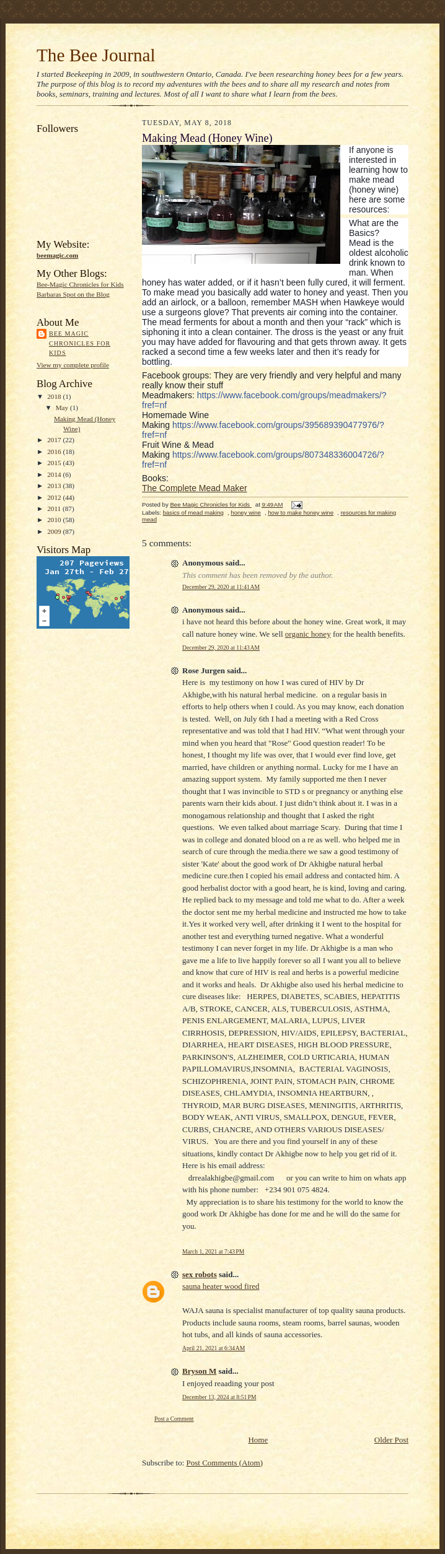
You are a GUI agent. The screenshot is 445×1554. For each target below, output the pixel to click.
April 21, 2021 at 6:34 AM (213, 1348)
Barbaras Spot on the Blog (73, 294)
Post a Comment (174, 1418)
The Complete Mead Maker (194, 488)
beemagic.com (57, 255)
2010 (55, 519)
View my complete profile (73, 365)
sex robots (199, 1274)
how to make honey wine (300, 512)
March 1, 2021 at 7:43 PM (213, 1251)
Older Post (391, 1439)
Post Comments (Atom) (225, 1462)
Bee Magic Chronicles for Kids (79, 343)
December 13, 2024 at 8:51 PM (219, 1397)
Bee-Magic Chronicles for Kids (80, 284)
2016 (55, 451)
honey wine (246, 512)
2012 (55, 497)
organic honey (308, 634)
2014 (55, 474)
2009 (55, 531)
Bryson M (199, 1371)
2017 (55, 439)
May (63, 407)
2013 (55, 485)
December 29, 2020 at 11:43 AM (221, 647)
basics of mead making (193, 512)
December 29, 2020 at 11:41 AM (221, 586)
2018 (55, 396)
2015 (55, 462)
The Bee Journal (96, 55)
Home (258, 1439)
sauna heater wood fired (221, 1286)
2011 (55, 508)
